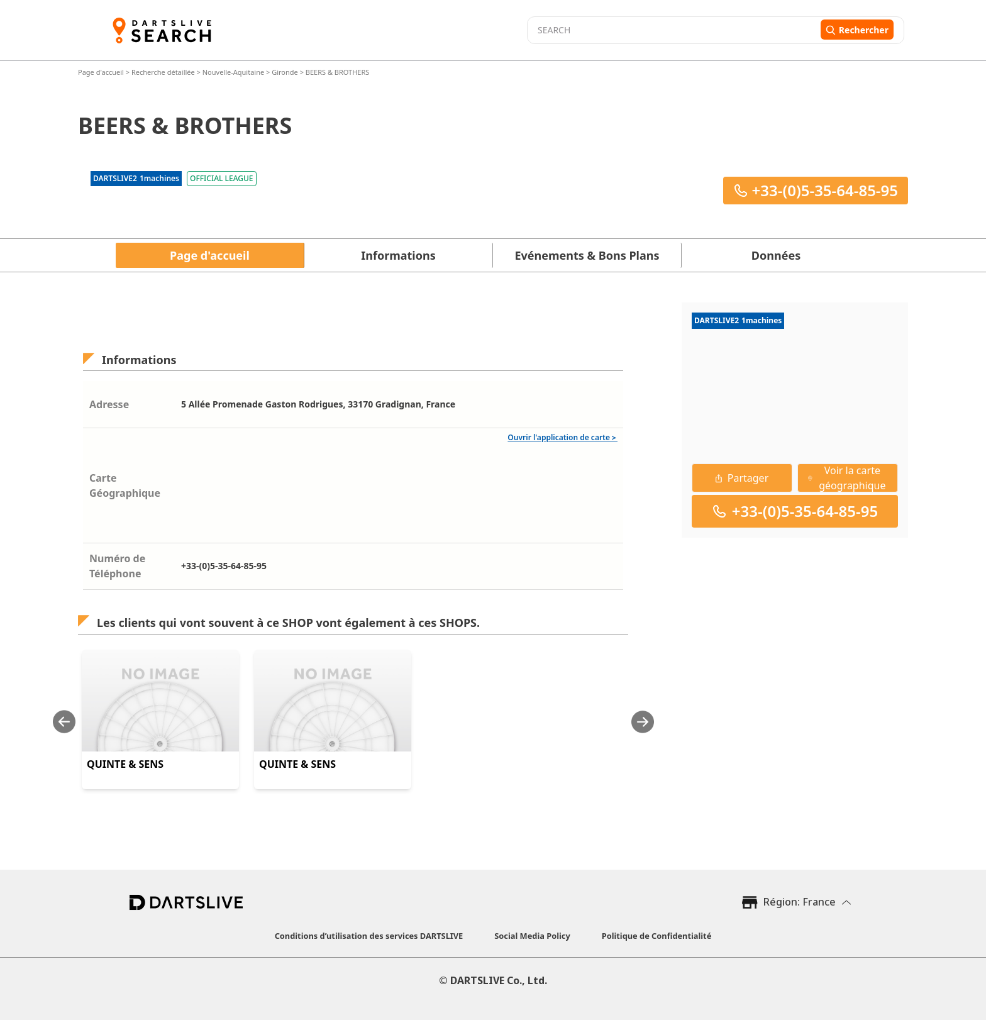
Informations (398, 255)
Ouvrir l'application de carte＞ (562, 437)
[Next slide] (643, 721)
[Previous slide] (64, 721)
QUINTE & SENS (125, 764)
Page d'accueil (102, 72)
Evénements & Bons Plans (587, 255)
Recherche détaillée (164, 72)
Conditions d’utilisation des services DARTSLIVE (369, 935)
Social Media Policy (532, 935)
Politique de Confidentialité (657, 935)
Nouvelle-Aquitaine (233, 72)
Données (775, 255)
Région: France (799, 902)
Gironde (285, 72)
